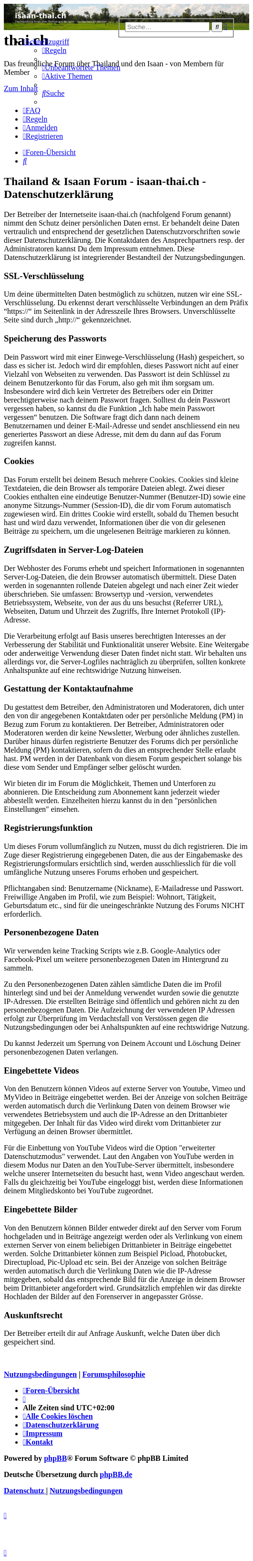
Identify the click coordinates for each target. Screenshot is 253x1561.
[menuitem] (54, 50)
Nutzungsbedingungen (40, 1374)
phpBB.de (116, 1474)
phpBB (55, 1458)
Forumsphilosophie (113, 1374)
